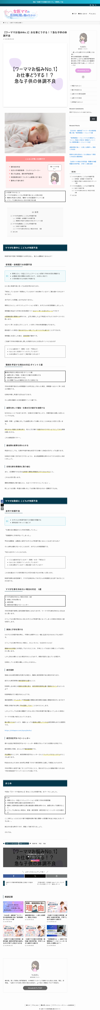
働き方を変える (77, 90)
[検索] (95, 5)
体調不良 (34, 843)
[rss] (93, 5)
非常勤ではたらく (77, 102)
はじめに (35, 1005)
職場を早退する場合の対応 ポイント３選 (29, 221)
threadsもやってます (35, 988)
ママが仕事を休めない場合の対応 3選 (29, 229)
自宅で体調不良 (21, 226)
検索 (93, 119)
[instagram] (90, 5)
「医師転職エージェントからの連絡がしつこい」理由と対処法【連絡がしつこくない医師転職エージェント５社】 (83, 140)
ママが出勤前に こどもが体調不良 (25, 224)
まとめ (15, 232)
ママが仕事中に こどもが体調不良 (25, 216)
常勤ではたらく (24, 843)
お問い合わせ (45, 1005)
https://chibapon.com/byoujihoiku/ (18, 730)
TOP (28, 1005)
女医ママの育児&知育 (12, 843)
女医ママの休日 (77, 98)
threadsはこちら (83, 70)
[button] (13, 876)
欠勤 (44, 843)
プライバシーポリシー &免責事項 (63, 1005)
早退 (40, 843)
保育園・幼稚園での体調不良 (25, 218)
